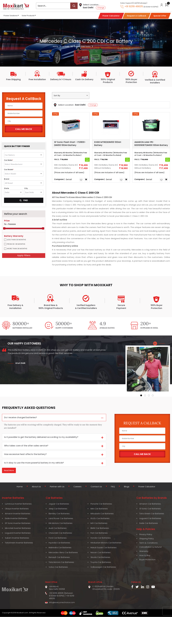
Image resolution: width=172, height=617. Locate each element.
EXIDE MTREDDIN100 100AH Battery (107, 144)
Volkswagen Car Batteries (103, 567)
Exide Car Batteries (148, 523)
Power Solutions (10, 15)
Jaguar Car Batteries (59, 503)
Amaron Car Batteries (150, 503)
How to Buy (144, 555)
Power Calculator (147, 487)
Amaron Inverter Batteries (17, 513)
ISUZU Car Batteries (100, 518)
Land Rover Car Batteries (61, 518)
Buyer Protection (147, 559)
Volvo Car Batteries (58, 567)
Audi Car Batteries (58, 528)
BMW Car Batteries (100, 528)
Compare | (59, 179)
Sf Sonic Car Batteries (150, 508)
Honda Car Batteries (101, 538)
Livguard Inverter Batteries (18, 533)
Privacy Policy (145, 534)
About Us (35, 487)
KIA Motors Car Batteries (60, 523)
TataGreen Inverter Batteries (19, 542)
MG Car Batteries (99, 523)
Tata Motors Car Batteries (61, 562)
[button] (141, 395)
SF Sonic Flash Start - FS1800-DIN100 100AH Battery (70, 144)
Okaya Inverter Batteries (17, 508)
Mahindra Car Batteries (60, 547)
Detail (69, 179)
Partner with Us (56, 487)
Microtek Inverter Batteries (18, 528)
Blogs (126, 487)
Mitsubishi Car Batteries (102, 513)
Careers (77, 487)
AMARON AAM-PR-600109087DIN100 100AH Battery (151, 144)
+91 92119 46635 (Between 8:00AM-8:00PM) (61, 594)
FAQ (113, 487)
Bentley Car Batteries (59, 513)
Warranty (143, 551)
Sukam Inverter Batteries (17, 538)
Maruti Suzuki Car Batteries (104, 547)
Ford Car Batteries (58, 538)
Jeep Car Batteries (58, 508)
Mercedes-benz (83, 46)
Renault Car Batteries (59, 557)
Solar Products (28, 15)
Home (55, 46)
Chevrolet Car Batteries (60, 533)
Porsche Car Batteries (101, 503)
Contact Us (96, 487)
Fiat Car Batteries (99, 533)
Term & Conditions (148, 543)
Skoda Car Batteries (100, 557)
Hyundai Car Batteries (59, 542)
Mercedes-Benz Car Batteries (63, 552)
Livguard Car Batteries (150, 518)
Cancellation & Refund (150, 547)
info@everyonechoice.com (62, 602)
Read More (9, 471)
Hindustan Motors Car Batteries (106, 542)
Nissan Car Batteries (101, 552)
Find (24, 200)
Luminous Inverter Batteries (18, 503)
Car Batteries (67, 46)
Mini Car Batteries (99, 508)
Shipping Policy (146, 538)
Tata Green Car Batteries (151, 513)
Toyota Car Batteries (101, 562)
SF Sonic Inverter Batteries (17, 523)
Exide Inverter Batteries (16, 518)
